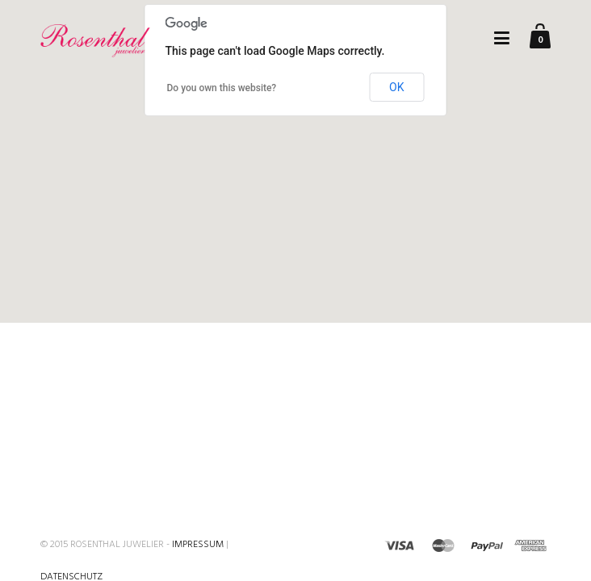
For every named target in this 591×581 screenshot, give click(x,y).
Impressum (198, 545)
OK (396, 87)
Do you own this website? (222, 88)
